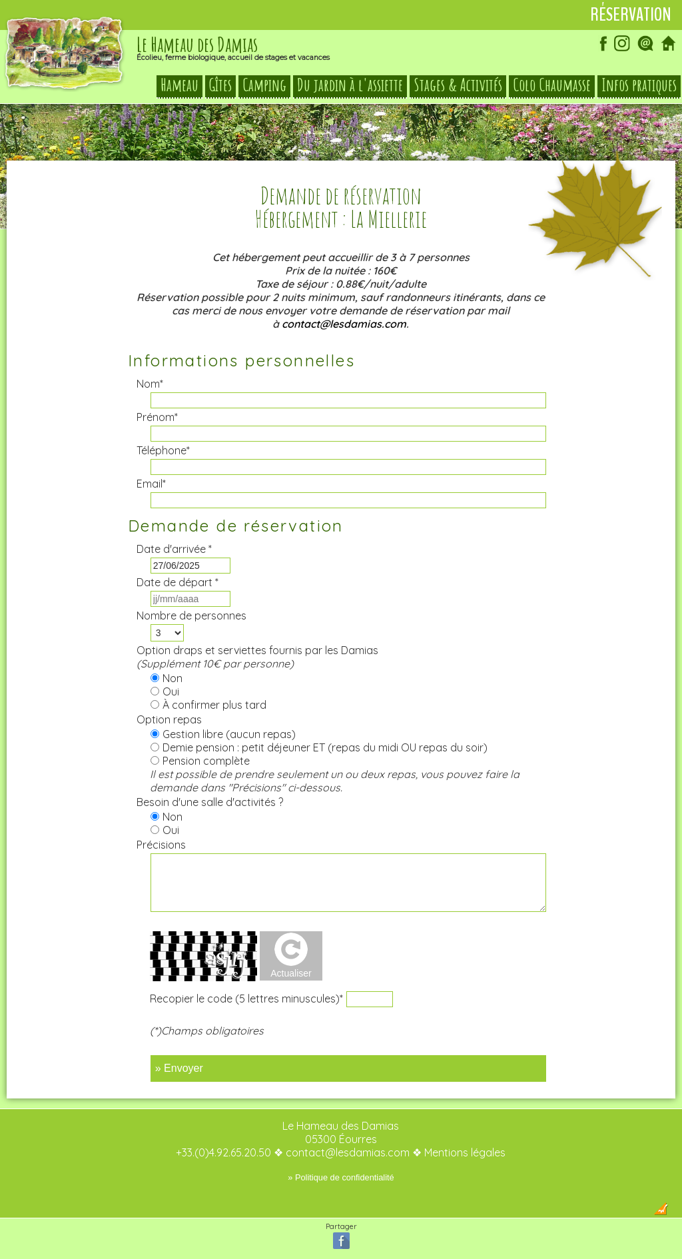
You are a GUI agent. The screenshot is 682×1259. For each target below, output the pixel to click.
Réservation (630, 14)
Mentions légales (465, 1152)
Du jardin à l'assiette (350, 85)
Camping (264, 85)
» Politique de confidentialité (341, 1177)
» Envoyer (179, 1068)
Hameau (179, 85)
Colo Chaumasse (552, 85)
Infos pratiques (639, 85)
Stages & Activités (458, 85)
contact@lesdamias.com (344, 323)
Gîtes (220, 85)
